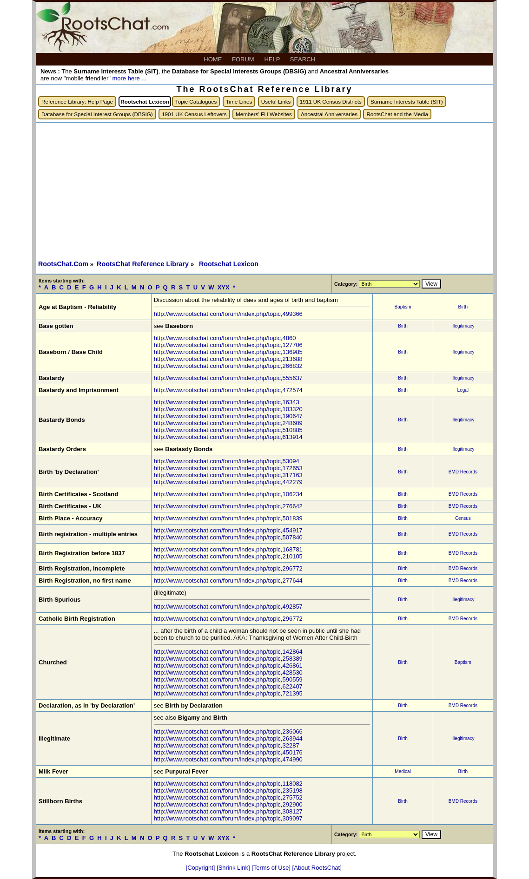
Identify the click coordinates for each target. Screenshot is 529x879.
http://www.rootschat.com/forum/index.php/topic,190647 (228, 416)
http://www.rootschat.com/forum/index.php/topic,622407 (228, 686)
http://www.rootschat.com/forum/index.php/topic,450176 (228, 752)
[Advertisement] (264, 188)
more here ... (129, 78)
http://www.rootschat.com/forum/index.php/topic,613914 (228, 436)
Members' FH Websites (264, 114)
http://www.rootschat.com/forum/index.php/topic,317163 (228, 475)
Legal (463, 390)
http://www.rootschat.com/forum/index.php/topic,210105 (228, 556)
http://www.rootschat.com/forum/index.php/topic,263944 (228, 738)
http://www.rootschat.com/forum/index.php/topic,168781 (228, 549)
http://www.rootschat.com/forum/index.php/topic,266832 (228, 365)
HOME (214, 59)
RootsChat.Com (63, 264)
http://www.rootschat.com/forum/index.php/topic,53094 (226, 461)
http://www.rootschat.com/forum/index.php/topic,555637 (228, 377)
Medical (402, 771)
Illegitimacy (462, 325)
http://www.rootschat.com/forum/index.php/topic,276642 (228, 506)
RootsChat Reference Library (144, 264)
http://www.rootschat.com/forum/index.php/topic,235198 (228, 790)
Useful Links (276, 101)
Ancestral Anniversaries (329, 114)
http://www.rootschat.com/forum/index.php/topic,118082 (228, 783)
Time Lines (239, 101)
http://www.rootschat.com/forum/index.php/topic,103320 (228, 409)
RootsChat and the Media (397, 114)
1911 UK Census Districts (331, 101)
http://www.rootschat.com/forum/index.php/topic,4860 (225, 338)
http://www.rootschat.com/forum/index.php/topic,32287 (226, 745)
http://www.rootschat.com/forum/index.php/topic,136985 (228, 351)
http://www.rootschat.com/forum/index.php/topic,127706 (228, 344)
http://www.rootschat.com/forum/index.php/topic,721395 (228, 693)
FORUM (244, 59)
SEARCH (303, 59)
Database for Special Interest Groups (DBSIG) (97, 114)
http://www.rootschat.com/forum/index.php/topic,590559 (228, 679)
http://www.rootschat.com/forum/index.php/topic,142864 (228, 651)
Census (463, 518)
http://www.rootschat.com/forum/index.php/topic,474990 (228, 759)
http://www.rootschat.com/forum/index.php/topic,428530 (228, 672)
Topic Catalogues (196, 101)
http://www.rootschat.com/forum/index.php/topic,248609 (228, 423)
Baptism (402, 306)
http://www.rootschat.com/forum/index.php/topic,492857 (228, 606)
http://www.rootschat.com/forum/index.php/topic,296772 (228, 568)
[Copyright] (201, 867)
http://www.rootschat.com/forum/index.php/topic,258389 (228, 658)
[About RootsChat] (317, 867)
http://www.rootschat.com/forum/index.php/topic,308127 (228, 811)
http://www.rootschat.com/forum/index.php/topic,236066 (228, 731)
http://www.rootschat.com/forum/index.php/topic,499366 (228, 313)
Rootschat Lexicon (228, 264)
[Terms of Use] (271, 867)
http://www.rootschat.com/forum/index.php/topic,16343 (226, 402)
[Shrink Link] (234, 867)
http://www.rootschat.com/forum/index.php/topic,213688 (228, 358)
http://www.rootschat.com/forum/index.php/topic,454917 (228, 530)
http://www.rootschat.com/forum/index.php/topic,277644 (228, 580)
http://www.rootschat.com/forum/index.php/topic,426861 (228, 665)
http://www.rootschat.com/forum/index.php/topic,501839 (228, 518)
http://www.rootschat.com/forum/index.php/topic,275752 (228, 797)
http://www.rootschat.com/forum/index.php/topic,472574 (228, 390)
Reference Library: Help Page (77, 101)
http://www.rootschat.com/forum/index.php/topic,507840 (228, 537)
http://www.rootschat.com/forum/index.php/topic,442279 (228, 482)
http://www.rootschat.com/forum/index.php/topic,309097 (228, 818)
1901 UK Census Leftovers (194, 114)
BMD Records (463, 471)
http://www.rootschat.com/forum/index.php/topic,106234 (228, 494)
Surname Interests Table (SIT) (406, 101)
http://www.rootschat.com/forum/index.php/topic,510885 (228, 429)
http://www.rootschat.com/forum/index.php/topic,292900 (228, 804)
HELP (272, 59)
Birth (463, 306)
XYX (224, 287)
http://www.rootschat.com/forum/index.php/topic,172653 (228, 468)
